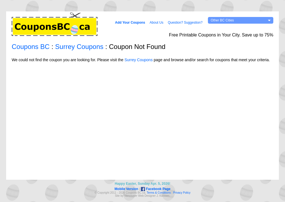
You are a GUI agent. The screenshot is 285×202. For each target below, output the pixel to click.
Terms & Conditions (159, 192)
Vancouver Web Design (138, 195)
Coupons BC (31, 46)
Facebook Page (155, 189)
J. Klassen (162, 195)
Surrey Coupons (79, 46)
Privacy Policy (181, 192)
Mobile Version (126, 189)
